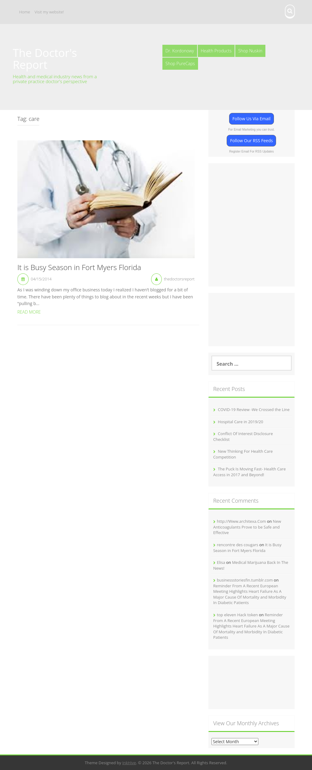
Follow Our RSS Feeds (251, 140)
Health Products (216, 51)
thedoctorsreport (179, 279)
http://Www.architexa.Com (241, 521)
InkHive (129, 762)
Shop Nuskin (250, 51)
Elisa (221, 562)
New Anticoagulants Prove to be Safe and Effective (247, 527)
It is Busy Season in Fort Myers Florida (79, 267)
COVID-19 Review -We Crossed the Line (253, 409)
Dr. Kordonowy (179, 51)
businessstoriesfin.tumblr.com (245, 580)
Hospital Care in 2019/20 (240, 421)
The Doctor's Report (45, 58)
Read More (29, 312)
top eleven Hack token (237, 614)
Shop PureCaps (180, 63)
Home (24, 12)
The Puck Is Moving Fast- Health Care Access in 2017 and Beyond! (249, 471)
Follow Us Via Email (251, 118)
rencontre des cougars (237, 544)
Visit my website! (49, 12)
